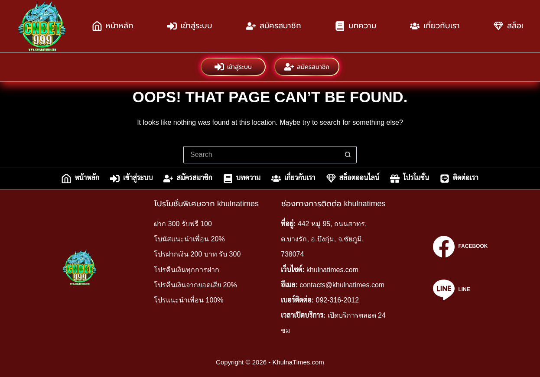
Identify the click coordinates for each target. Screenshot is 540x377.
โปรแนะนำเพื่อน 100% (188, 300)
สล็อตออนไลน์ (352, 178)
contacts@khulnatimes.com (341, 285)
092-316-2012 (337, 300)
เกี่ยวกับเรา (435, 26)
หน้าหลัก (112, 26)
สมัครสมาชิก (273, 26)
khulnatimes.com (332, 269)
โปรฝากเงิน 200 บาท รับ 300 (197, 254)
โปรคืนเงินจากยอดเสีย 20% (195, 285)
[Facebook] (460, 246)
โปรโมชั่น (409, 178)
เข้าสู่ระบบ (189, 26)
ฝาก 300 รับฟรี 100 (183, 224)
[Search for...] (261, 154)
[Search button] (348, 154)
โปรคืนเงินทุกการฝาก (186, 269)
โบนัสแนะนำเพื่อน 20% (189, 239)
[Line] (460, 290)
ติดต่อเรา (459, 178)
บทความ (355, 26)
